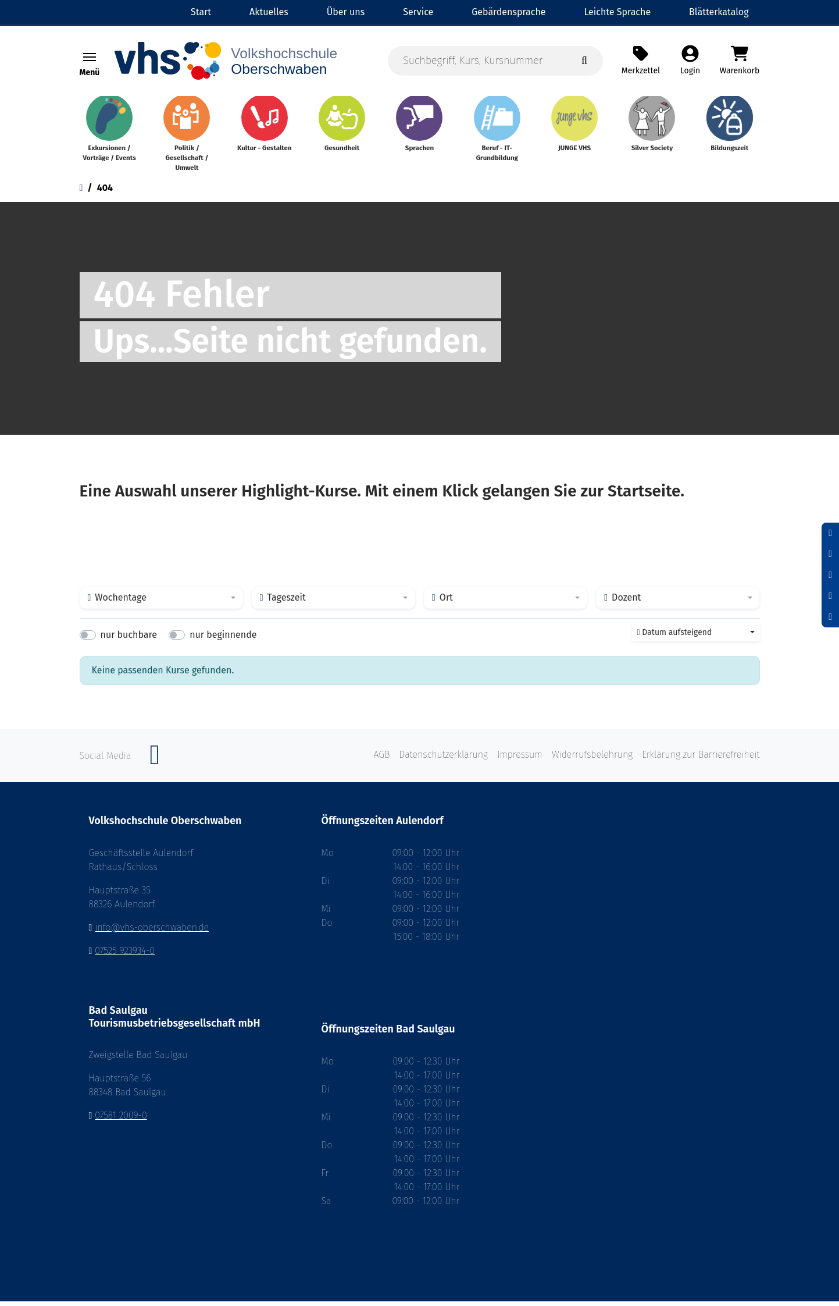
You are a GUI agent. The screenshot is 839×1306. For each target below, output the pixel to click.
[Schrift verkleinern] (830, 533)
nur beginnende (223, 639)
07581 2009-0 (121, 1120)
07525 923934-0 (125, 955)
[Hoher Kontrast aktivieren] (830, 595)
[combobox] (161, 603)
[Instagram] (154, 766)
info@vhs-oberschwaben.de (152, 932)
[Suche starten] (584, 62)
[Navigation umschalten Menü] (89, 59)
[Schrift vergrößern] (830, 575)
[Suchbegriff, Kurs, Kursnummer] (495, 62)
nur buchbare (129, 639)
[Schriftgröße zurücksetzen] (830, 554)
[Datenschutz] (830, 616)
